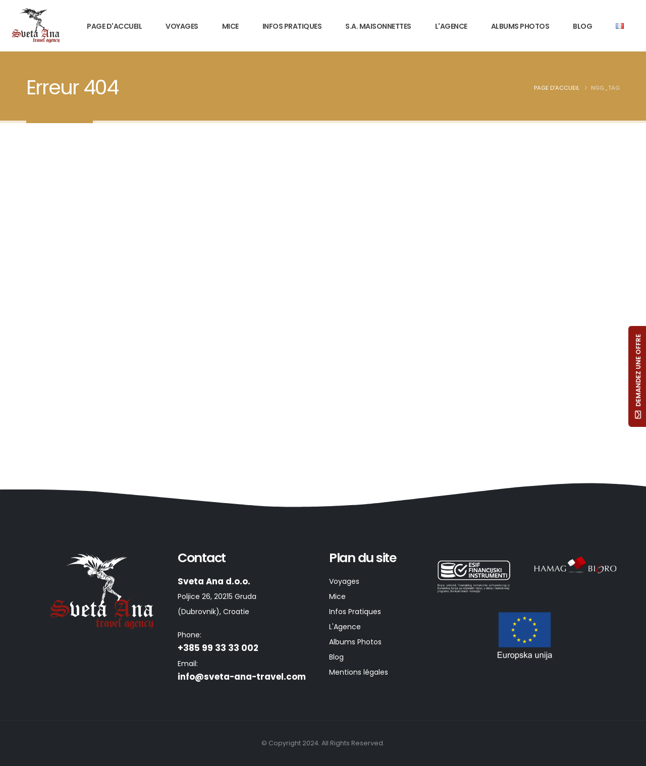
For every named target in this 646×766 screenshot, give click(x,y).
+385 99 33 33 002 (218, 648)
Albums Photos (520, 26)
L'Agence (451, 26)
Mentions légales (358, 672)
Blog (582, 26)
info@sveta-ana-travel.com (242, 677)
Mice (230, 26)
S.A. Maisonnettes (378, 26)
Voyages (182, 26)
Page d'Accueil (114, 26)
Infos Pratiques (292, 26)
